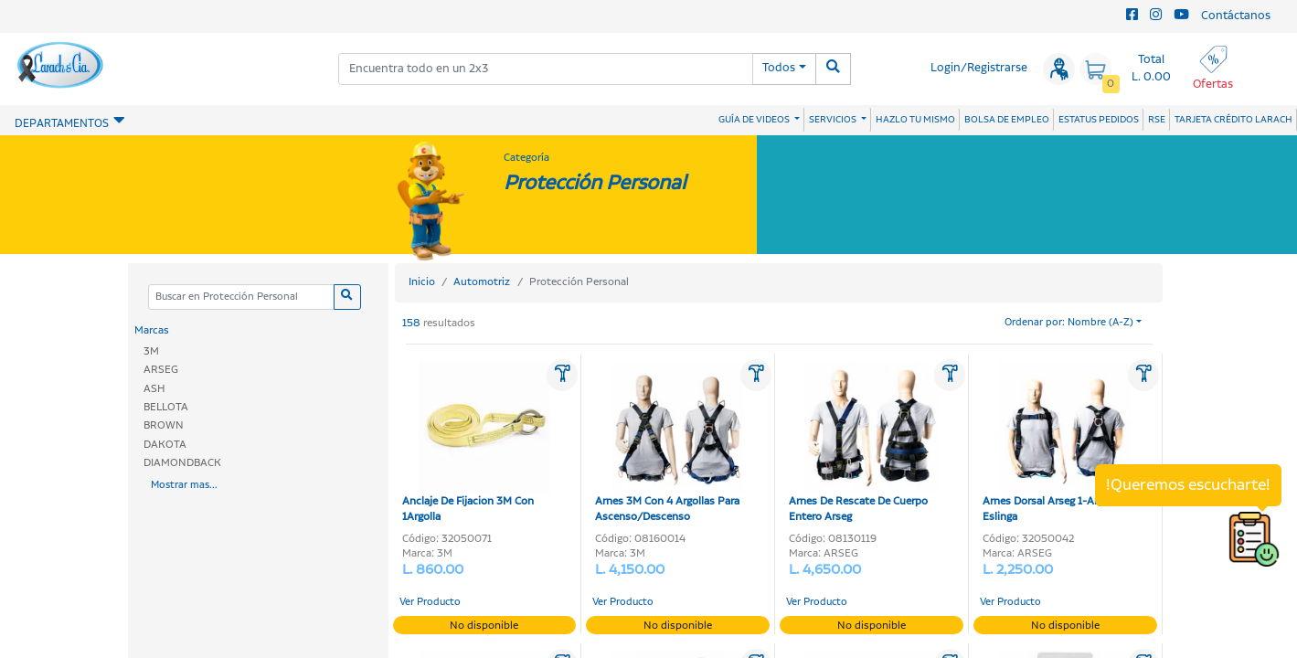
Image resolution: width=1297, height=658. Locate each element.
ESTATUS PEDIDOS (1098, 119)
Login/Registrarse (978, 68)
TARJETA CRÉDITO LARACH (1233, 119)
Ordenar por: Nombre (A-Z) (1069, 322)
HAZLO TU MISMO (915, 119)
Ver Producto (430, 602)
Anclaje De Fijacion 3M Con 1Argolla (476, 443)
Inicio (422, 282)
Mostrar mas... (184, 485)
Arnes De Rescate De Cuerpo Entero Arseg (863, 443)
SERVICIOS (833, 119)
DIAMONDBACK (182, 463)
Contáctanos (1235, 16)
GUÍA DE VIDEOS (755, 119)
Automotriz (481, 282)
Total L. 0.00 (1151, 68)
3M (151, 351)
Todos (778, 68)
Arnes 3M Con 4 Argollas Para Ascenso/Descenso (669, 443)
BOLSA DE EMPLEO (1006, 119)
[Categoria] (241, 297)
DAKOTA (165, 444)
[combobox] (545, 69)
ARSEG (161, 369)
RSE (1156, 119)
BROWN (164, 425)
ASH (154, 389)
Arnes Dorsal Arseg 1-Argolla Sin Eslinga (1061, 443)
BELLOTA (166, 407)
